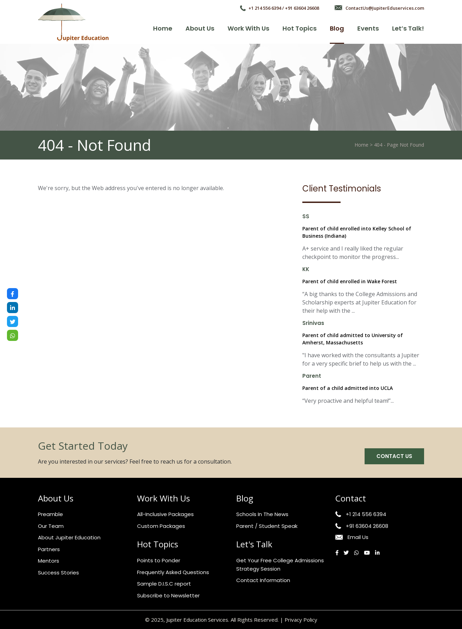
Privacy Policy (301, 619)
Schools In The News (262, 514)
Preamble (50, 514)
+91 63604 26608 (367, 526)
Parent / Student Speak (266, 526)
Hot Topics (299, 28)
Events (368, 28)
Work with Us (248, 28)
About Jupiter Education (69, 537)
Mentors (48, 560)
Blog (337, 28)
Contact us (394, 456)
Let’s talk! (408, 28)
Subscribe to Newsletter (168, 595)
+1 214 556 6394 (366, 514)
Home (162, 28)
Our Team (51, 526)
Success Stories (58, 572)
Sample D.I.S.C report (164, 583)
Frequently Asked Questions (173, 572)
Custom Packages (161, 526)
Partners (49, 549)
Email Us (358, 537)
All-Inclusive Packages (165, 514)
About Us (199, 28)
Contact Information (263, 580)
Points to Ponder (158, 560)
